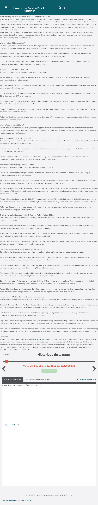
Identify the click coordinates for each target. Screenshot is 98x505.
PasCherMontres (36, 14)
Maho (76, 7)
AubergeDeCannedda (86, 7)
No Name (70, 7)
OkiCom (25, 14)
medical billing (25, 19)
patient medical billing (33, 339)
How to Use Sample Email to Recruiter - (30, 9)
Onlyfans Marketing (11, 500)
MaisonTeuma (26, 500)
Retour (6, 355)
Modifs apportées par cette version (39, 379)
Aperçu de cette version (12, 379)
